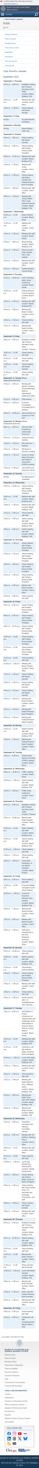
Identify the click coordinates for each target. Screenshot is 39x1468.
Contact (7, 1394)
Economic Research (12, 1375)
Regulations (9, 52)
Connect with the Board (13, 1386)
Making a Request (11, 34)
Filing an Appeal (10, 39)
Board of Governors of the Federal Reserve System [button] (18, 8)
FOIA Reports (9, 65)
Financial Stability (11, 1369)
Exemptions (9, 57)
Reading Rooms (10, 43)
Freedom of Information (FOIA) (16, 1401)
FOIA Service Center (12, 48)
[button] (3, 8)
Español (8, 1415)
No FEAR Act (9, 1411)
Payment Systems (11, 1372)
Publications (9, 1398)
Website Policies (11, 1418)
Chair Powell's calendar (14, 19)
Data (6, 1379)
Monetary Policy (11, 1362)
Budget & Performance (13, 1408)
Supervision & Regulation (14, 1365)
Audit (25, 1408)
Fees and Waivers (11, 61)
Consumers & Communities (15, 1382)
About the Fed (10, 1355)
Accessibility (9, 1422)
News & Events (10, 1358)
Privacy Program (24, 1418)
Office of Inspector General (15, 1405)
